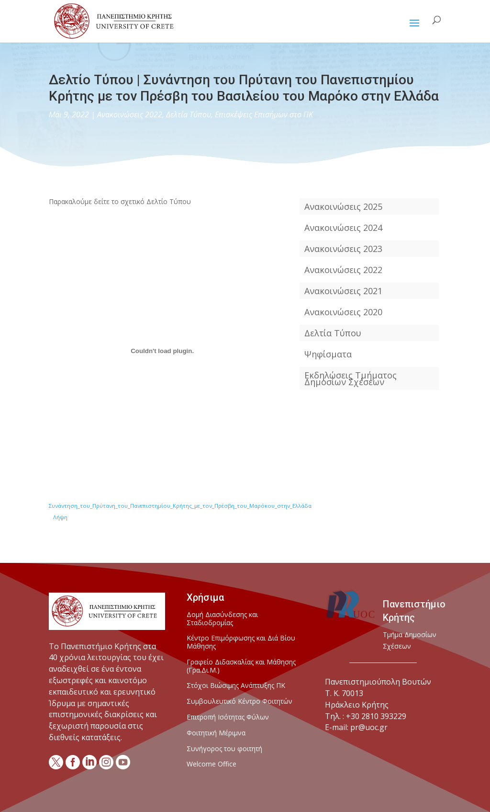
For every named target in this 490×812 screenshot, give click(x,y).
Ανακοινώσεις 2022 (129, 114)
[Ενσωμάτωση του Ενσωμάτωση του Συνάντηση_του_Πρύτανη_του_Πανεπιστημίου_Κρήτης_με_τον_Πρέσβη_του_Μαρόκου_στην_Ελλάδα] (162, 351)
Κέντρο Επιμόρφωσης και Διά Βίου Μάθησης (241, 642)
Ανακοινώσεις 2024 (343, 227)
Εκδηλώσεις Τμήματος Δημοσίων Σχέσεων (350, 378)
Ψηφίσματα (328, 354)
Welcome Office (211, 764)
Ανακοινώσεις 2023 (343, 248)
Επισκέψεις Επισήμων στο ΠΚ (264, 114)
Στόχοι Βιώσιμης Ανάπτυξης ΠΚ (236, 686)
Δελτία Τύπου (188, 114)
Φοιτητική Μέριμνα (216, 733)
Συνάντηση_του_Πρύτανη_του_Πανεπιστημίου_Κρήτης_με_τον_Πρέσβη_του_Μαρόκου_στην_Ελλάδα (180, 505)
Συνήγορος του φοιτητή (224, 749)
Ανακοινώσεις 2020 (343, 312)
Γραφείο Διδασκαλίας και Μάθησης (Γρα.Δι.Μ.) (241, 666)
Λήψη (60, 517)
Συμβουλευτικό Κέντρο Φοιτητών (239, 702)
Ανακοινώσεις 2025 (343, 206)
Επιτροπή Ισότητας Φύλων (228, 717)
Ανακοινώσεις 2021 (343, 291)
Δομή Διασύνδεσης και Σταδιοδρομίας (222, 619)
